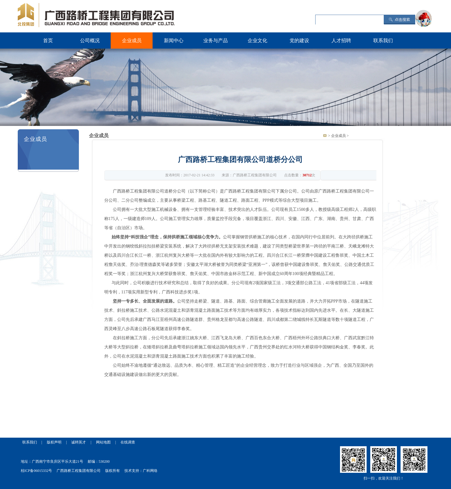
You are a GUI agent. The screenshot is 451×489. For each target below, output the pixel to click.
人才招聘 (341, 40)
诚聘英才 (78, 442)
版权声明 (54, 442)
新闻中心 (173, 40)
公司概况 (90, 40)
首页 (48, 40)
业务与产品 (215, 40)
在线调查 (127, 442)
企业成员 (132, 40)
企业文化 (257, 40)
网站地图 (103, 442)
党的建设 (299, 40)
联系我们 (383, 40)
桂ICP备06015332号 (36, 471)
